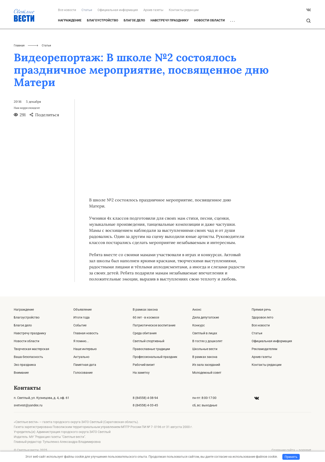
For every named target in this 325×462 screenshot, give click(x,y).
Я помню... (81, 341)
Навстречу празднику (170, 20)
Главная (19, 45)
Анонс (196, 309)
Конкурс (198, 325)
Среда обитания (145, 333)
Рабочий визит (144, 364)
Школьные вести (204, 349)
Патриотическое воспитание (154, 325)
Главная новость (85, 333)
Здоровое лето (262, 317)
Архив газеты (153, 10)
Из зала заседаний (206, 364)
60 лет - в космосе (146, 317)
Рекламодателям (264, 349)
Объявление (82, 309)
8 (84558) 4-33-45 (145, 405)
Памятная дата (84, 364)
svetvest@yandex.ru (28, 405)
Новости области (209, 20)
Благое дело (134, 20)
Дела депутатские (205, 317)
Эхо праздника (25, 364)
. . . (232, 20)
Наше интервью (85, 349)
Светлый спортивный (148, 341)
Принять (291, 457)
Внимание (21, 372)
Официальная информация (118, 10)
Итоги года (81, 317)
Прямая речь (261, 309)
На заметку (141, 372)
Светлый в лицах (204, 333)
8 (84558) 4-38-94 (145, 398)
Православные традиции (151, 349)
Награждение (69, 20)
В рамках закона (145, 309)
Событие (79, 325)
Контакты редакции (184, 10)
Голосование (83, 372)
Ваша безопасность (28, 357)
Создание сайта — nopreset (291, 450)
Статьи (257, 333)
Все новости (67, 10)
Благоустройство (102, 20)
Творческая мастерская (31, 349)
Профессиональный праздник (155, 357)
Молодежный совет (206, 372)
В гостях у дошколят (207, 341)
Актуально (81, 357)
